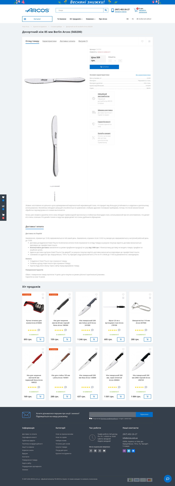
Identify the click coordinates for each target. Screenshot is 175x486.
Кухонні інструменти (40, 27)
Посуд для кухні (61, 450)
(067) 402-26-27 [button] (130, 434)
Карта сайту (26, 463)
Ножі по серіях (61, 437)
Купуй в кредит (104, 133)
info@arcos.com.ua (130, 438)
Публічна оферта (28, 440)
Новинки (90, 19)
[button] (122, 9)
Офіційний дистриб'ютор (103, 95)
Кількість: (112, 57)
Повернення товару (29, 460)
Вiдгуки (25, 453)
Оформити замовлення (143, 11)
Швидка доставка (105, 110)
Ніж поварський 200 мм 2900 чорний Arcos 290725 (141, 377)
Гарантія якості (104, 122)
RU (133, 19)
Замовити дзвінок (120, 12)
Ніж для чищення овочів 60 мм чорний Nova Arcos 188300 (60, 322)
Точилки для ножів (63, 444)
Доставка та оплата (29, 434)
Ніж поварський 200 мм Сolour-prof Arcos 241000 (87, 322)
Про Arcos (103, 19)
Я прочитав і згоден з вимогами (112, 419)
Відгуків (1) (83, 41)
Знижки (25, 470)
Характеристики (49, 41)
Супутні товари (61, 447)
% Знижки (61, 19)
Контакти (25, 457)
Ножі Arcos (25, 27)
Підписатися (144, 414)
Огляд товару (32, 41)
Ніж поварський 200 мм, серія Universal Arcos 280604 (114, 377)
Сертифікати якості (29, 437)
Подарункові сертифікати (31, 466)
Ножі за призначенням (64, 434)
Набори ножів (61, 440)
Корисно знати (27, 450)
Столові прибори (56, 27)
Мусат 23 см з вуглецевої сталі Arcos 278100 (114, 322)
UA (127, 19)
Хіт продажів (76, 19)
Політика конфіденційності (109, 419)
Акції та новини (28, 447)
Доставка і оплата (67, 41)
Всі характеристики (143, 75)
